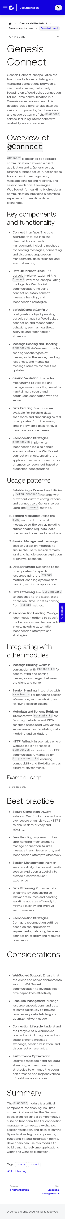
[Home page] (10, 23)
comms (21, 1164)
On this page (17, 36)
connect (34, 1164)
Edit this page (17, 1171)
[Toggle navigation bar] (5, 7)
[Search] (58, 7)
